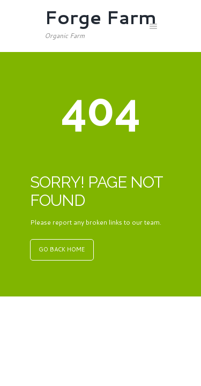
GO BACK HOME (62, 249)
